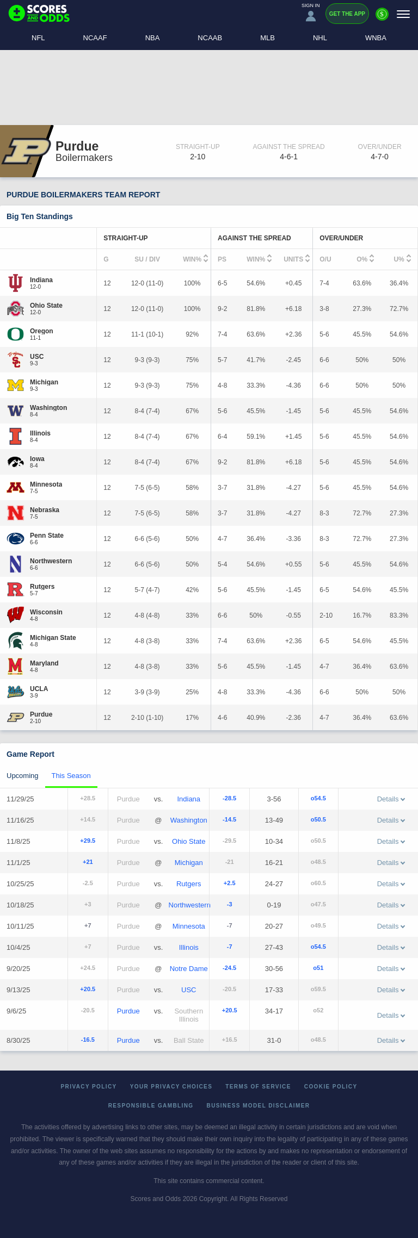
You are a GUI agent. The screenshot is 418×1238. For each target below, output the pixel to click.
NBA (152, 38)
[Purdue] (41, 714)
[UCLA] (39, 689)
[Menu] (403, 14)
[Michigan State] (53, 637)
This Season (71, 776)
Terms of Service (258, 1087)
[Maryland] (44, 663)
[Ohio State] (46, 305)
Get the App (347, 14)
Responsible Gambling (151, 1106)
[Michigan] (44, 382)
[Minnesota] (46, 484)
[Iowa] (37, 459)
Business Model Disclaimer (258, 1106)
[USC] (37, 356)
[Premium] (382, 18)
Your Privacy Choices (171, 1087)
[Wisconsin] (46, 612)
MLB (267, 38)
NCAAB (210, 38)
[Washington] (48, 408)
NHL (320, 38)
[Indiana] (41, 280)
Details (391, 799)
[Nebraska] (44, 510)
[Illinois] (40, 433)
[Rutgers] (42, 586)
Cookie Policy (331, 1087)
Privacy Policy (89, 1087)
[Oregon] (41, 331)
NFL (38, 38)
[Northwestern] (51, 561)
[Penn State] (47, 535)
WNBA (375, 38)
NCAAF (95, 38)
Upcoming (23, 776)
